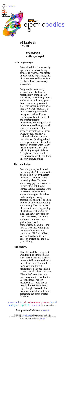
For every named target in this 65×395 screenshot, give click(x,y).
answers (45, 312)
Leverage (42, 320)
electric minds (27, 316)
